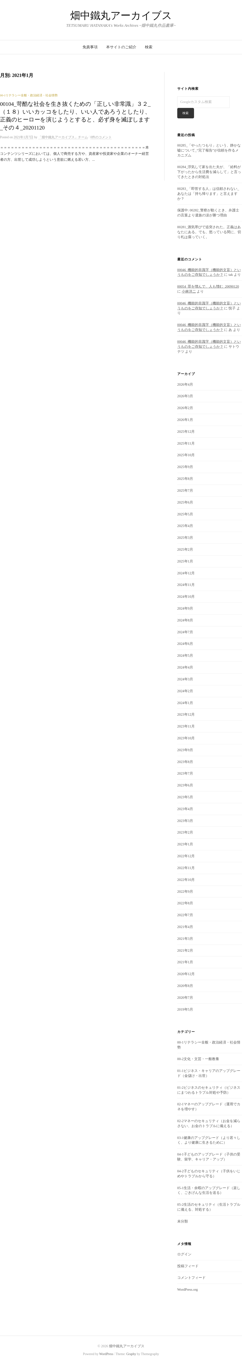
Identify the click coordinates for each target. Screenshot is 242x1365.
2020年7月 (185, 997)
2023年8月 (185, 762)
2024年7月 (185, 632)
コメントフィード (191, 1278)
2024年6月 (185, 644)
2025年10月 (186, 455)
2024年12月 (186, 573)
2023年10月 (186, 738)
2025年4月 (185, 526)
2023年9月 (185, 750)
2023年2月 (185, 832)
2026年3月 (185, 396)
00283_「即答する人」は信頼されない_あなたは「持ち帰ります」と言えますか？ (208, 194)
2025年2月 (185, 550)
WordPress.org (187, 1290)
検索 (148, 47)
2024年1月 (185, 703)
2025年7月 (185, 491)
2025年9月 (185, 467)
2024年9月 (185, 609)
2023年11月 (186, 726)
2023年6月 (185, 785)
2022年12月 (186, 856)
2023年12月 (186, 715)
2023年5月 (185, 797)
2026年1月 (185, 420)
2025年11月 (186, 443)
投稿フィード (188, 1266)
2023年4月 (185, 809)
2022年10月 (186, 880)
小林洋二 (189, 292)
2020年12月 (186, 974)
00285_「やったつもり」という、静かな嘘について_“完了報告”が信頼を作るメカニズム (209, 150)
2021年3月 (185, 939)
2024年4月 (185, 667)
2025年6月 (185, 502)
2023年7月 (185, 774)
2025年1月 (185, 561)
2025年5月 (185, 514)
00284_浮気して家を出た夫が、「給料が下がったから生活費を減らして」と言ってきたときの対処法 (209, 172)
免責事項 (90, 47)
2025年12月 (186, 431)
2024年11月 (186, 585)
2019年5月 (185, 1009)
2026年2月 (185, 408)
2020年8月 (185, 986)
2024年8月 (185, 620)
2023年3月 (185, 821)
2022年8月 (185, 903)
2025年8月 (185, 479)
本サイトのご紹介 (121, 47)
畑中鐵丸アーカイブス (121, 15)
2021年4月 (185, 927)
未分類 (182, 1221)
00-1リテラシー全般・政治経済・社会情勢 (29, 95)
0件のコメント (101, 137)
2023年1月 (185, 844)
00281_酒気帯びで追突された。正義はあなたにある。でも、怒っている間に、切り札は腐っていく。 (209, 232)
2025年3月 (185, 538)
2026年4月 (185, 384)
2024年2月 (185, 691)
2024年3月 (185, 679)
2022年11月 (186, 868)
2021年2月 (185, 950)
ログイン (184, 1254)
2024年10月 (186, 597)
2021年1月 (185, 962)
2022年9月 (185, 891)
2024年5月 (185, 656)
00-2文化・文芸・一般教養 (198, 1059)
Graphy (131, 1354)
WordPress (106, 1354)
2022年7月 (185, 915)
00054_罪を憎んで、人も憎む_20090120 (208, 287)
